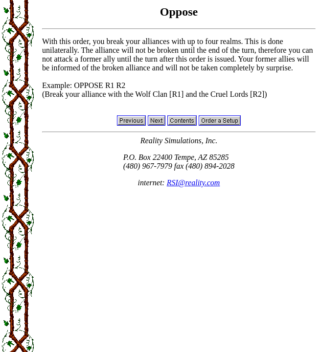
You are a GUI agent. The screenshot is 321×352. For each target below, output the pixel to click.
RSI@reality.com (193, 182)
